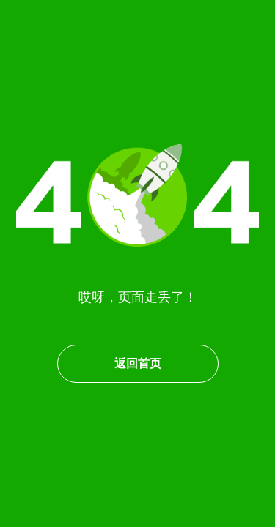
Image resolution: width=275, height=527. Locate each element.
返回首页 (137, 363)
